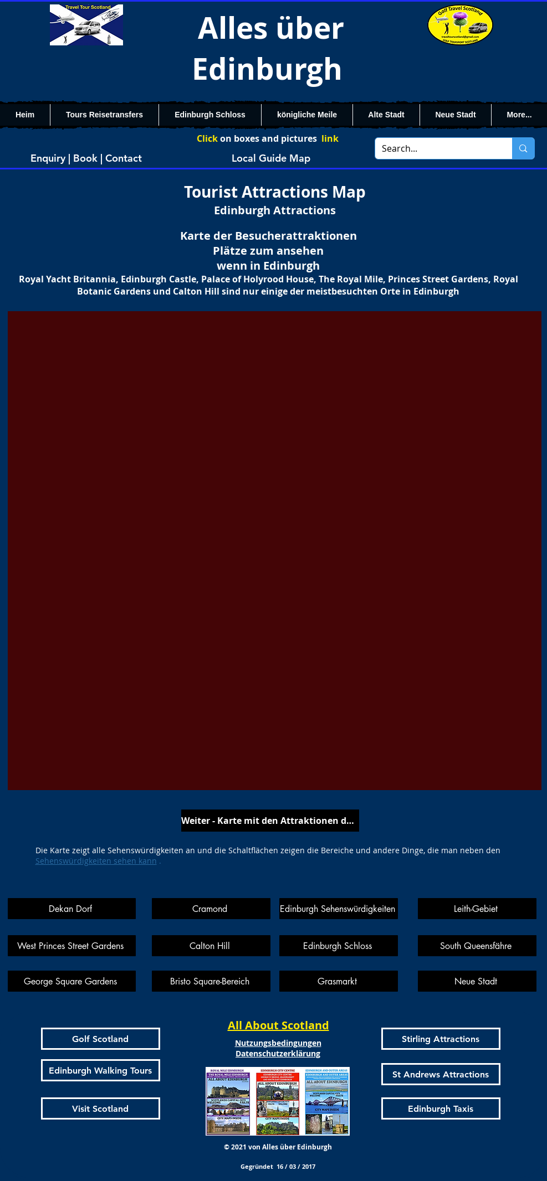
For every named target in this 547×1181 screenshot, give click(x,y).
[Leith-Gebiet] (477, 908)
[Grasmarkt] (338, 981)
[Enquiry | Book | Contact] (86, 158)
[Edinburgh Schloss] (338, 945)
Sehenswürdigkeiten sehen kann (96, 860)
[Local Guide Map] (271, 158)
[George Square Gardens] (72, 981)
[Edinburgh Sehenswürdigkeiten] (338, 908)
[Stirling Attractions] (440, 1039)
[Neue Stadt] (477, 981)
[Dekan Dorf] (72, 908)
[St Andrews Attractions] (440, 1074)
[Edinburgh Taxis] (440, 1108)
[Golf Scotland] (100, 1039)
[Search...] (435, 148)
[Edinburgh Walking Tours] (100, 1070)
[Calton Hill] (211, 945)
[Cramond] (211, 908)
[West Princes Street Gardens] (72, 945)
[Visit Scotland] (100, 1108)
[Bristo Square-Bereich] (211, 981)
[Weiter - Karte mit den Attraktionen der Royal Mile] (270, 820)
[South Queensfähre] (477, 945)
